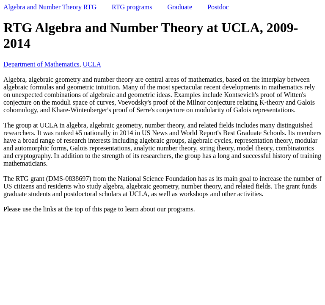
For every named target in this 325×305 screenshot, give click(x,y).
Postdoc (218, 7)
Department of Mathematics (41, 64)
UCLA (92, 64)
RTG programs (133, 7)
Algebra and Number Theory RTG (50, 7)
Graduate (180, 7)
